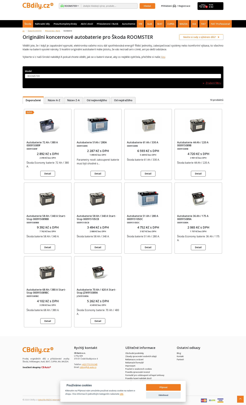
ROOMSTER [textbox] (33, 75)
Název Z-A (73, 100)
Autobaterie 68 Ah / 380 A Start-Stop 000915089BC (46, 291)
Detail (47, 173)
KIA (194, 23)
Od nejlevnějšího (97, 100)
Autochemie (128, 23)
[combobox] (123, 76)
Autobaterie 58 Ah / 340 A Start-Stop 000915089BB (46, 217)
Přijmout (163, 387)
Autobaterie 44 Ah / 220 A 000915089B (193, 144)
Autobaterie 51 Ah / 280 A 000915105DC (142, 217)
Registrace (184, 6)
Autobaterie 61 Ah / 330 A (142, 142)
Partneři (180, 359)
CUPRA (170, 23)
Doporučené (33, 100)
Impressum (130, 365)
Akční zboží (87, 23)
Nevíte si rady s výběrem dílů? (200, 37)
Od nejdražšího (123, 100)
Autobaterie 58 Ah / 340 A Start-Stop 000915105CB (96, 217)
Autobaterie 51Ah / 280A (92, 142)
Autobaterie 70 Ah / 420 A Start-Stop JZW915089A (96, 291)
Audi (149, 23)
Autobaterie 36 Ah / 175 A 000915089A (193, 217)
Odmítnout (163, 395)
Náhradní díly (42, 23)
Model (28, 71)
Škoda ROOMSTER (35, 31)
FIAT (203, 23)
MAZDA (183, 23)
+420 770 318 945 (89, 364)
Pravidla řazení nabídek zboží (138, 378)
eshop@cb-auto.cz (88, 367)
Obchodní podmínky (134, 353)
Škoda (27, 23)
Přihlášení (168, 6)
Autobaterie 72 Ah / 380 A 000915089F (42, 144)
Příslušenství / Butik (107, 23)
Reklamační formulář (134, 362)
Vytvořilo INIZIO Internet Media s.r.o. (54, 399)
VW (140, 23)
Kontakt (180, 356)
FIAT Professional (220, 23)
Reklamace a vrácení (134, 359)
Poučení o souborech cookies (138, 369)
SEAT (160, 23)
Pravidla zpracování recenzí (137, 372)
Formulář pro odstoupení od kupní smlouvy (144, 375)
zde (121, 394)
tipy (162, 57)
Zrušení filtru (213, 83)
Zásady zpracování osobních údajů (141, 356)
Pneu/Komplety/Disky (65, 23)
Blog (179, 353)
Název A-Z (54, 100)
